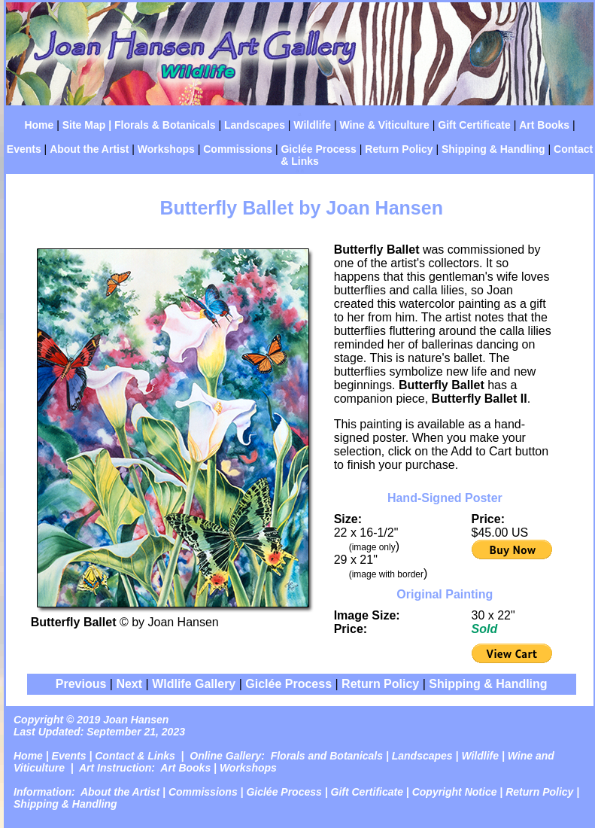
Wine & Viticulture (384, 125)
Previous (81, 683)
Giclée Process (318, 149)
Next (129, 683)
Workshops (166, 149)
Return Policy (399, 149)
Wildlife (312, 125)
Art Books (544, 125)
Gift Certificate (474, 125)
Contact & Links (135, 756)
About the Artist (89, 149)
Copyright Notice (454, 792)
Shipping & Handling (493, 149)
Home (38, 125)
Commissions (237, 149)
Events (24, 149)
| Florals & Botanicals (160, 125)
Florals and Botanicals (327, 756)
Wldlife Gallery (193, 683)
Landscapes (254, 125)
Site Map (82, 125)
